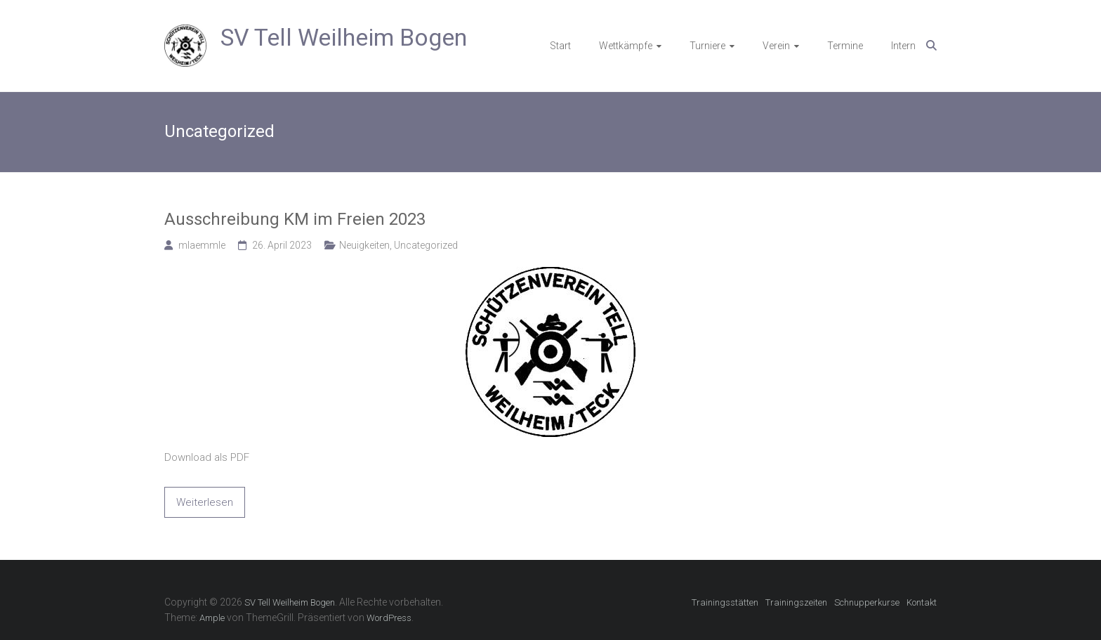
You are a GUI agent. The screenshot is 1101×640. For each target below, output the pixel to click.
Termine (845, 45)
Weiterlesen (204, 502)
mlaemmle (201, 245)
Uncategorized (426, 245)
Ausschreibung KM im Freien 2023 (295, 219)
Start (560, 45)
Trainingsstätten (725, 602)
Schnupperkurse (866, 602)
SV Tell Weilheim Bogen (343, 37)
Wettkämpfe (625, 45)
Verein (776, 45)
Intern (903, 45)
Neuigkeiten (364, 245)
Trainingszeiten (796, 602)
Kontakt (921, 602)
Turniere (707, 45)
